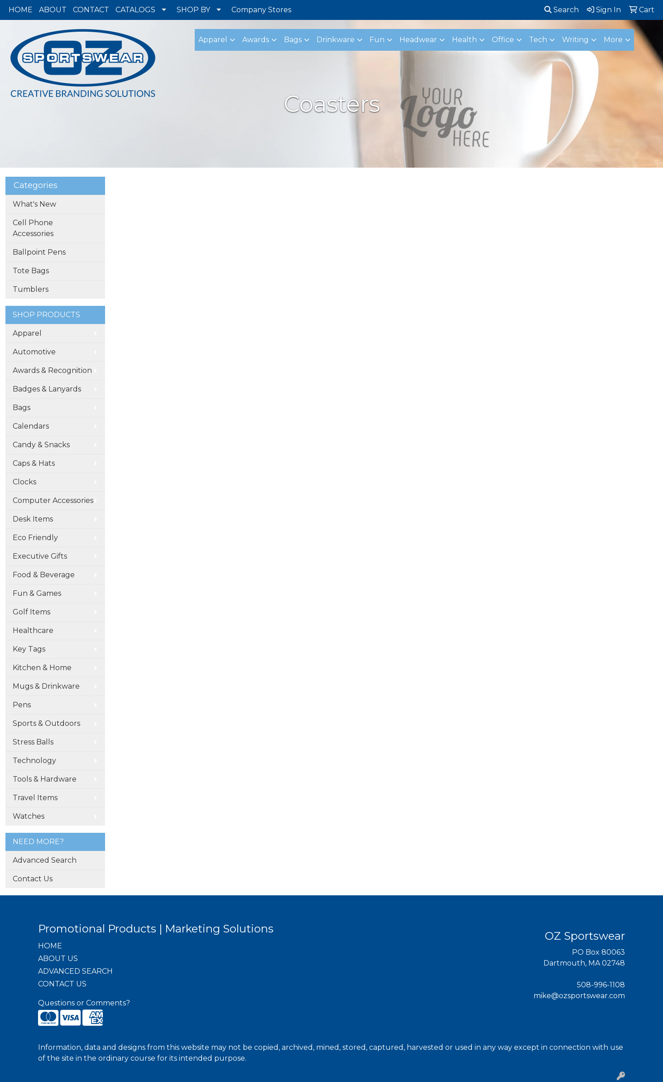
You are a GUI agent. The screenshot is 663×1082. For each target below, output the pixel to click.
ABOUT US (58, 958)
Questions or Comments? (84, 1003)
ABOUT (53, 9)
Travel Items (35, 797)
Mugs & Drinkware (46, 686)
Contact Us (33, 878)
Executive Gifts (40, 556)
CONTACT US (62, 984)
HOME (21, 9)
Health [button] (464, 39)
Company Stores (261, 9)
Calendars (31, 426)
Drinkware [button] (336, 39)
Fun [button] (377, 39)
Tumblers (30, 289)
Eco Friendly (35, 537)
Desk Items (33, 519)
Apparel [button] (212, 39)
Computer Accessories (53, 500)
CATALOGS (135, 9)
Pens (22, 704)
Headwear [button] (418, 39)
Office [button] (503, 39)
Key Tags (29, 649)
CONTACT (91, 9)
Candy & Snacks (41, 444)
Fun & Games (37, 593)
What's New (34, 204)
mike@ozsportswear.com (579, 995)
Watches (28, 816)
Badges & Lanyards (47, 389)
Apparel (27, 333)
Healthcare (33, 630)
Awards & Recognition (52, 370)
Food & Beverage (44, 574)
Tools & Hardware (45, 779)
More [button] (613, 39)
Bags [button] (293, 39)
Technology (34, 760)
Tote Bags (31, 270)
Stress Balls (33, 742)
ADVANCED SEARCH (75, 971)
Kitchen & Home (42, 667)
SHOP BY (193, 9)
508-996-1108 (601, 985)
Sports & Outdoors (46, 723)
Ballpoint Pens (39, 252)
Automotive (34, 352)
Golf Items (31, 612)
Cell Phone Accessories (33, 228)
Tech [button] (538, 39)
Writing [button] (575, 39)
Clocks (24, 482)
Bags (21, 407)
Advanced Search (45, 860)
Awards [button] (255, 39)
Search (561, 9)
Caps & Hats (34, 463)
